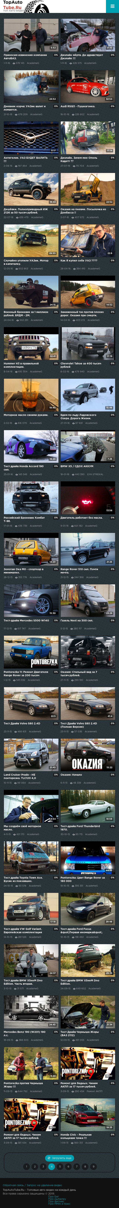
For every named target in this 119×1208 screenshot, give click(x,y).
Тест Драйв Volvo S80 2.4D (22, 724)
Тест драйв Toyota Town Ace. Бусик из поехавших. (23, 879)
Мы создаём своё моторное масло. (22, 828)
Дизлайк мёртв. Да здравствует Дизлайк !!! (82, 57)
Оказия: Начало (71, 775)
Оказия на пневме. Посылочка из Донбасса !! (83, 211)
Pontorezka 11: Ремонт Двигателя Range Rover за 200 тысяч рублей (26, 674)
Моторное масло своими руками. (26, 415)
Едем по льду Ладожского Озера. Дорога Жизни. (78, 417)
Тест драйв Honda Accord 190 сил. (24, 468)
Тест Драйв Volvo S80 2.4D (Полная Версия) (79, 725)
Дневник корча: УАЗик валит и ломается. (25, 108)
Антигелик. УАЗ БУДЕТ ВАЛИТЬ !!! (25, 159)
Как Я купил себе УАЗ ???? (79, 261)
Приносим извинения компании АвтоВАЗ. (25, 57)
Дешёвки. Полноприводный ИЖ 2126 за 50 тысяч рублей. (26, 211)
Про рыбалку (57, 1199)
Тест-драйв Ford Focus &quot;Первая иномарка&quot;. (82, 931)
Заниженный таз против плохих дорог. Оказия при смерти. (82, 314)
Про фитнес (56, 1201)
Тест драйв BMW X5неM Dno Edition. (80, 982)
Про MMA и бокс (59, 1204)
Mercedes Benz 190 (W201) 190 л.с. (24, 1034)
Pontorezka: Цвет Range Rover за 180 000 (83, 879)
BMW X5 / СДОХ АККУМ (77, 466)
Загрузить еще (59, 1158)
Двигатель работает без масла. (82, 518)
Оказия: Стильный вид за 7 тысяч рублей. (79, 674)
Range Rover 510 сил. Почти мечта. (79, 571)
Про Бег (53, 1197)
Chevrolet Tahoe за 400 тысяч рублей (81, 365)
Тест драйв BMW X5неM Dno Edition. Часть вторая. (23, 982)
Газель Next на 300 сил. (77, 621)
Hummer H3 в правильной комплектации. (21, 365)
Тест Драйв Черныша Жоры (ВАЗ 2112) (80, 1034)
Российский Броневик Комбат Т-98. (24, 519)
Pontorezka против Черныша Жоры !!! (23, 1085)
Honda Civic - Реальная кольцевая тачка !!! (76, 1136)
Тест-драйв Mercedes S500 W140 (26, 621)
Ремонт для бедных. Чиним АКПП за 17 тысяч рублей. (79, 1085)
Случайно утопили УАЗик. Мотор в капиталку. (26, 262)
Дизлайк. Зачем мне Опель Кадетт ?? (79, 159)
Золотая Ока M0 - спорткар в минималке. (23, 571)
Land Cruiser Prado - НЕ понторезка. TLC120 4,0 (20, 776)
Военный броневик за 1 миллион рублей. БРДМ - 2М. (26, 314)
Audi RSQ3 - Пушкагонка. (78, 106)
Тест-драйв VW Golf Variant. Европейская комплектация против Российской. (23, 931)
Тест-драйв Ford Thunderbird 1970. (80, 828)
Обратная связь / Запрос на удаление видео (32, 1185)
